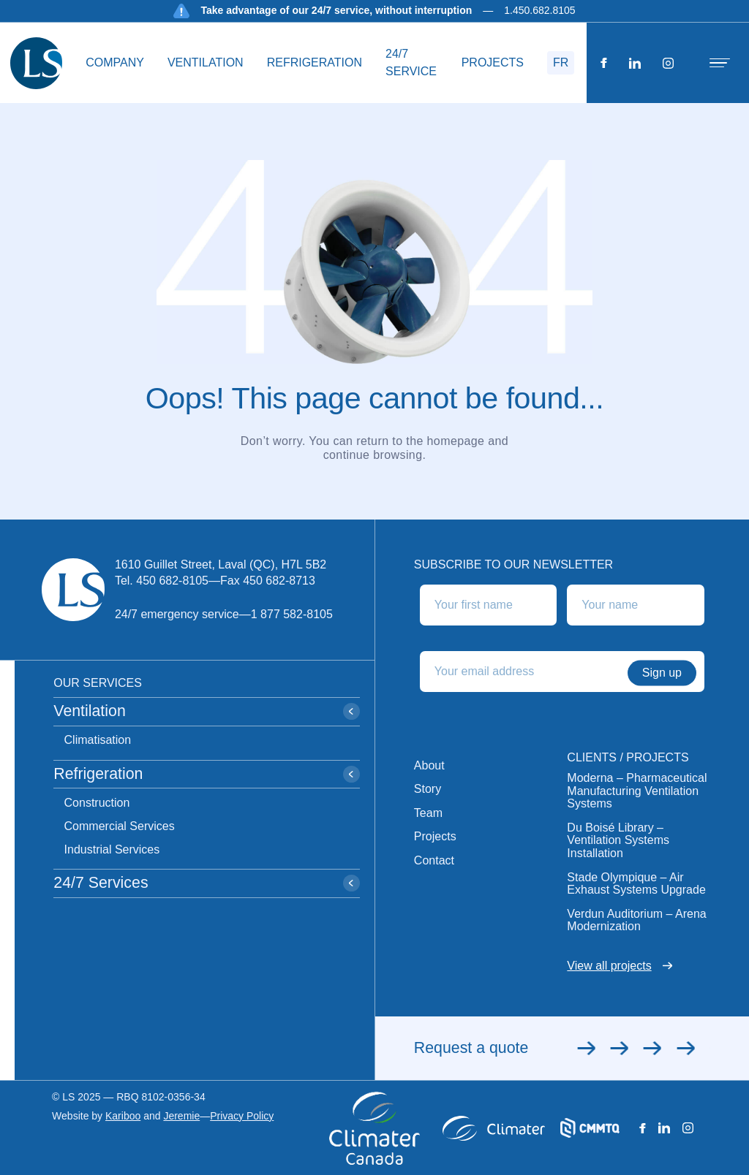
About (429, 765)
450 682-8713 (279, 580)
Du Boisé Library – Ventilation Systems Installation (618, 840)
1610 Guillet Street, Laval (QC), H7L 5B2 (220, 564)
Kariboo (122, 1116)
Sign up (662, 672)
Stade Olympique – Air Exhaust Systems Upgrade (636, 884)
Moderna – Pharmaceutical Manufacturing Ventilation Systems (637, 791)
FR (560, 62)
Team (428, 813)
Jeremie (181, 1116)
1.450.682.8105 (539, 10)
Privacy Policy (242, 1116)
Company (115, 62)
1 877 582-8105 (292, 614)
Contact (434, 860)
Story (427, 789)
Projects (493, 62)
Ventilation (206, 62)
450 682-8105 (172, 580)
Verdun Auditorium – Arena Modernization (636, 920)
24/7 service (411, 62)
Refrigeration (314, 62)
